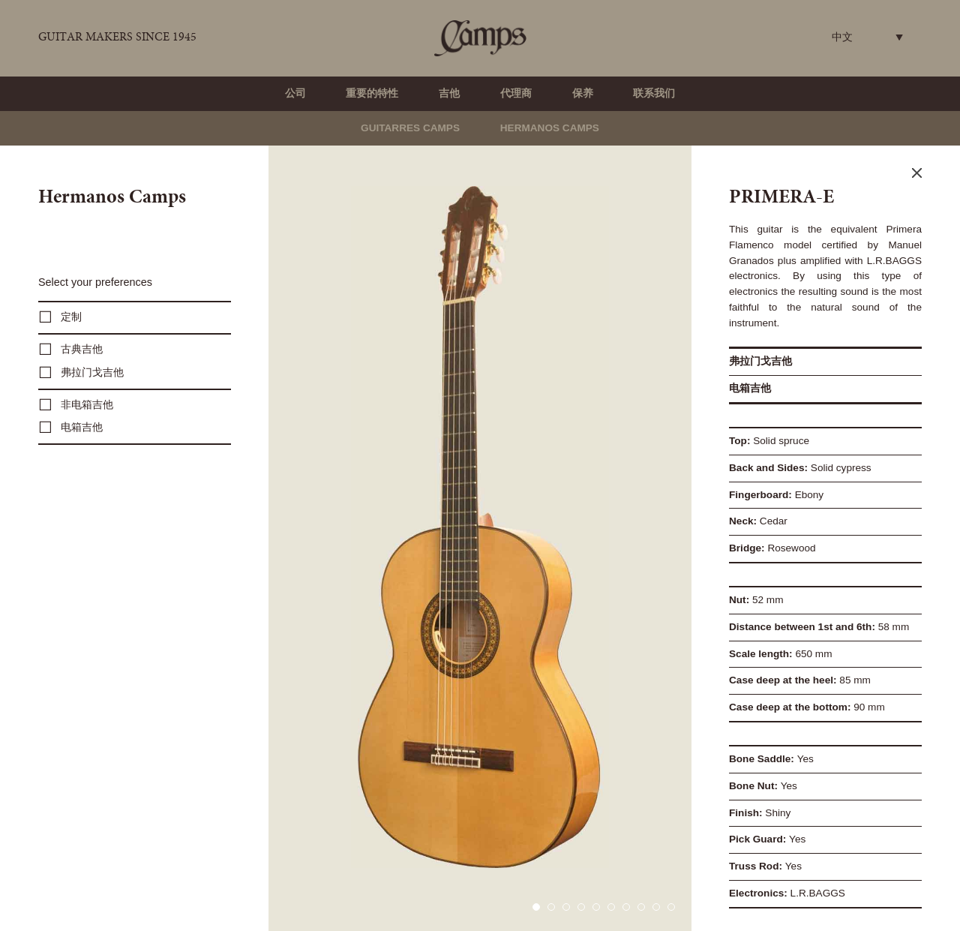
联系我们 (654, 93)
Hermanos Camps (549, 128)
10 (671, 907)
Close (917, 173)
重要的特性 (372, 93)
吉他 (449, 93)
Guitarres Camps (410, 128)
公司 (295, 93)
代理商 (516, 93)
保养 (582, 93)
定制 (71, 317)
